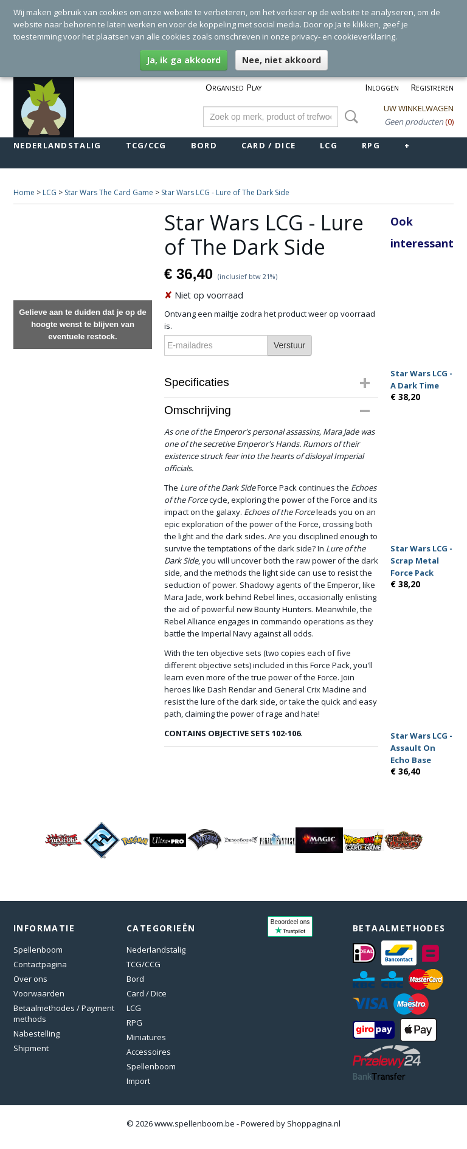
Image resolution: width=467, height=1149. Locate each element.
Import (138, 1080)
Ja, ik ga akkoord (184, 60)
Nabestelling (36, 1033)
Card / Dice (268, 145)
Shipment (31, 1048)
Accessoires (148, 1051)
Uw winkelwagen (419, 108)
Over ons (30, 978)
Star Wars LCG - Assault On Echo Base (421, 747)
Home (24, 192)
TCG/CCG (146, 145)
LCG (328, 145)
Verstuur (289, 345)
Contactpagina (40, 964)
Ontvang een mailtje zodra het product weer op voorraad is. (269, 319)
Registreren (432, 87)
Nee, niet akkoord (281, 60)
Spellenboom (38, 949)
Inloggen (382, 87)
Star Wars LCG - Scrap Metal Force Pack (421, 560)
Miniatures (146, 1037)
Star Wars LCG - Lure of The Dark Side (225, 192)
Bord (204, 145)
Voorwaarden (38, 993)
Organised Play (233, 87)
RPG (371, 145)
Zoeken (349, 117)
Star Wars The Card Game (108, 192)
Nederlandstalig (57, 145)
